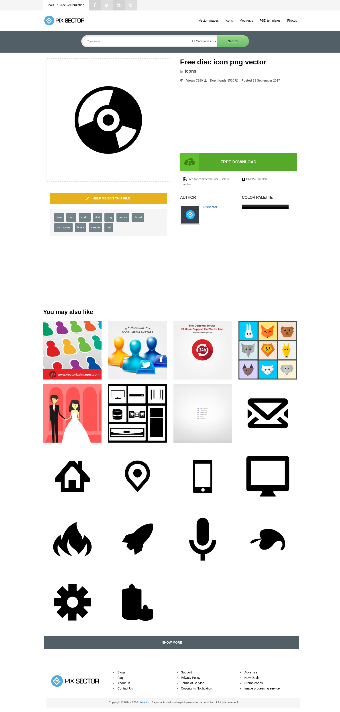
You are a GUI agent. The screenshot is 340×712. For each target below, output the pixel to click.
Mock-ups (246, 20)
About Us (124, 683)
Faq (120, 677)
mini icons (63, 227)
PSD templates (270, 20)
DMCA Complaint (257, 179)
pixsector (144, 702)
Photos (292, 20)
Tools (51, 5)
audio (84, 217)
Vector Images (209, 20)
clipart (138, 217)
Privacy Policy (190, 677)
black (80, 227)
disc (71, 217)
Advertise (250, 672)
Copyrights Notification (196, 688)
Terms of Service (192, 683)
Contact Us (125, 688)
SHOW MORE (171, 642)
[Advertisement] (217, 118)
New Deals (252, 677)
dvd (97, 217)
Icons (229, 20)
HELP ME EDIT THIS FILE (108, 198)
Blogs (121, 672)
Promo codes (253, 683)
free (59, 217)
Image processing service (262, 688)
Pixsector (211, 207)
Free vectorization (71, 5)
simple (95, 227)
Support (186, 672)
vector (123, 217)
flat (109, 227)
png (109, 217)
